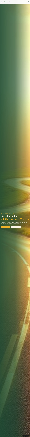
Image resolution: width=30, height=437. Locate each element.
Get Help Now (5, 227)
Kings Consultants (5, 2)
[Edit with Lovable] (25, 435)
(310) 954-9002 (16, 227)
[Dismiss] (28, 435)
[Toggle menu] (28, 1)
